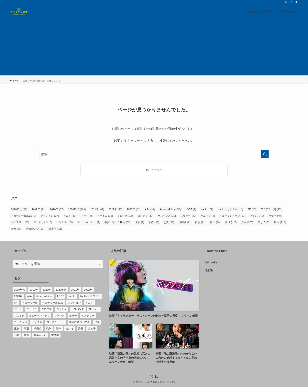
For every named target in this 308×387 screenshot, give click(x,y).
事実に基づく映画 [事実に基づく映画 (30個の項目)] (117, 222)
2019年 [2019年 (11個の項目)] (39, 209)
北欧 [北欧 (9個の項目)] (139, 222)
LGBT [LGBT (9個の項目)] (190, 209)
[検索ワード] (154, 154)
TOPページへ (154, 169)
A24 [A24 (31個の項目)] (150, 209)
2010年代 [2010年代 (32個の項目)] (19, 209)
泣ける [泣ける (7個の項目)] (231, 222)
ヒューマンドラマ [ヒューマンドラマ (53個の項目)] (232, 215)
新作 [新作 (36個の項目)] (215, 222)
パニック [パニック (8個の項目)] (208, 215)
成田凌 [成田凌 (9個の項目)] (185, 222)
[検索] (296, 2)
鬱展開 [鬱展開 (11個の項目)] (55, 228)
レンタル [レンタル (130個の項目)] (64, 222)
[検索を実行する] (265, 154)
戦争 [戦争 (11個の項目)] (200, 222)
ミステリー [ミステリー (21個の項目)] (20, 222)
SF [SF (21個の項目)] (252, 209)
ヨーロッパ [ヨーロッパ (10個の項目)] (43, 222)
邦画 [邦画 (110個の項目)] (280, 222)
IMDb (209, 270)
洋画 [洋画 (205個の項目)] (247, 222)
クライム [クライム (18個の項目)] (105, 215)
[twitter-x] (285, 2)
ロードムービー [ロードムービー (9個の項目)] (89, 222)
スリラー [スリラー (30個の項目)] (188, 215)
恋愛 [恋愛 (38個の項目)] (169, 222)
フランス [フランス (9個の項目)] (257, 215)
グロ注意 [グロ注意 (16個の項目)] (125, 215)
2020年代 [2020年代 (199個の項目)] (77, 209)
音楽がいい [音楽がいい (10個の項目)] (35, 228)
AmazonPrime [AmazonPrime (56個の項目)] (170, 209)
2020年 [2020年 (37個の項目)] (57, 209)
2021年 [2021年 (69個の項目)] (97, 209)
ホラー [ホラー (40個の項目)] (275, 215)
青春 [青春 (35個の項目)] (16, 228)
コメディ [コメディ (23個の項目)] (145, 215)
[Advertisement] (154, 47)
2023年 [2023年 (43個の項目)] (133, 209)
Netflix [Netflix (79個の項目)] (207, 209)
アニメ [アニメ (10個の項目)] (69, 215)
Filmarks (211, 262)
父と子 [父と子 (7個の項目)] (264, 222)
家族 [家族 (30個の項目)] (153, 222)
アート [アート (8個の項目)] (87, 215)
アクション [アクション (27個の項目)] (49, 215)
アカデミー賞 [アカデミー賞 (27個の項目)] (271, 209)
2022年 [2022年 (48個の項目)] (115, 209)
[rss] (290, 2)
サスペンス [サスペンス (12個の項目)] (167, 215)
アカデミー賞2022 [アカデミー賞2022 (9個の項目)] (23, 215)
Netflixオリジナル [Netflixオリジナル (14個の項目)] (230, 209)
